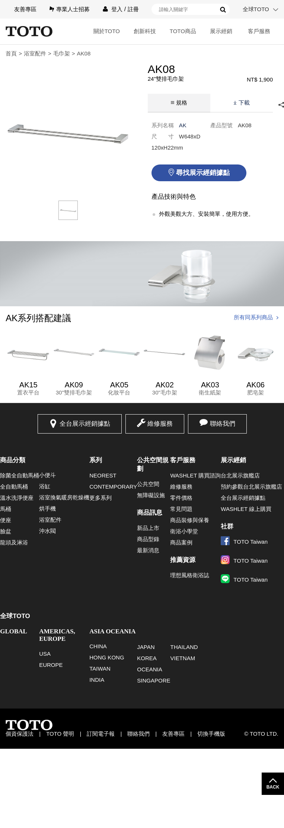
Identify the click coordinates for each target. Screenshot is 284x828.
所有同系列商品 (253, 317)
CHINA (98, 646)
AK (182, 125)
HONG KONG (106, 657)
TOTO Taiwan (244, 541)
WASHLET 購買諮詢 (195, 475)
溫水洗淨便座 (16, 498)
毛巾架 (61, 53)
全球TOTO (256, 9)
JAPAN (145, 647)
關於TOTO (106, 31)
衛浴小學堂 (184, 531)
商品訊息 (149, 512)
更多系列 (100, 498)
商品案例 (181, 542)
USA (45, 653)
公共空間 (148, 484)
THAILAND (184, 647)
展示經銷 (221, 31)
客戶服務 (259, 31)
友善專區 (25, 9)
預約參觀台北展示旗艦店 (251, 486)
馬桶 (5, 509)
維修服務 (160, 423)
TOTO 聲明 (60, 734)
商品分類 (12, 460)
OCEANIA (149, 669)
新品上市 (148, 528)
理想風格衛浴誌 (189, 575)
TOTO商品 (183, 31)
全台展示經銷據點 (85, 423)
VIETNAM (182, 658)
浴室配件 (35, 53)
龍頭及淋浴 (14, 542)
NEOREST (103, 475)
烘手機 (47, 508)
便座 (5, 520)
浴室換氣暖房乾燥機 (64, 497)
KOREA (147, 658)
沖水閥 (47, 531)
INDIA (96, 680)
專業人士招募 (73, 9)
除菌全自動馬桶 (19, 475)
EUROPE (51, 665)
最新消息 (148, 550)
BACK (273, 787)
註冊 (133, 9)
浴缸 (44, 486)
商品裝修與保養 (189, 520)
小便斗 (47, 475)
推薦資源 (182, 559)
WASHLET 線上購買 (246, 509)
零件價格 (181, 498)
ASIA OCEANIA (112, 631)
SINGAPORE (153, 680)
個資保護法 (19, 734)
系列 (95, 460)
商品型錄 (148, 539)
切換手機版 (211, 734)
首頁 (11, 53)
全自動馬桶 (14, 486)
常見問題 (181, 509)
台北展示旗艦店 (240, 475)
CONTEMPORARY (113, 486)
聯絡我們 (222, 423)
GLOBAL (13, 631)
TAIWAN (100, 668)
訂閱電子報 (101, 734)
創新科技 (145, 31)
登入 (116, 9)
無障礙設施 (151, 495)
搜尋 (223, 10)
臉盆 (5, 531)
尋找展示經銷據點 (203, 172)
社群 (227, 526)
